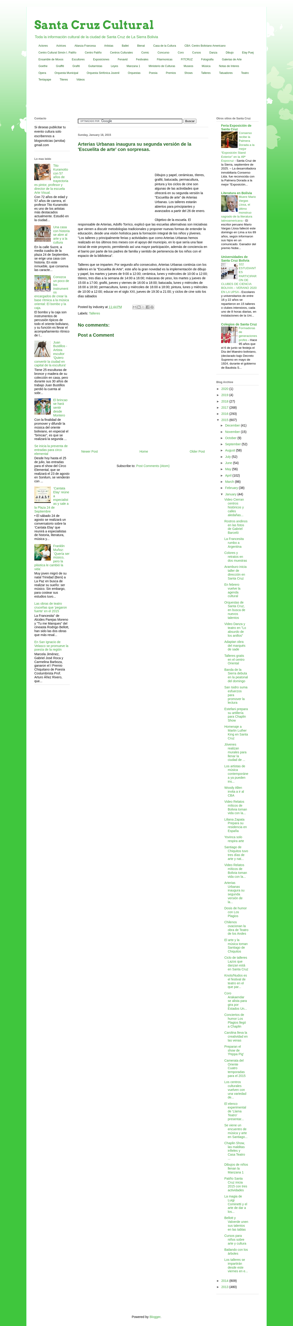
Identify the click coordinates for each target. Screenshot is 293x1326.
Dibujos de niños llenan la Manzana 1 (236, 1168)
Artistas (108, 45)
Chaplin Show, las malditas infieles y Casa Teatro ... (234, 1150)
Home (143, 451)
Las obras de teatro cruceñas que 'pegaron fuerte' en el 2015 (50, 607)
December (233, 425)
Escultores (78, 59)
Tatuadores (226, 73)
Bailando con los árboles (236, 1251)
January (231, 494)
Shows (188, 73)
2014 (225, 1281)
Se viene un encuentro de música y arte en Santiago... (235, 1130)
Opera (42, 73)
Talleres (206, 73)
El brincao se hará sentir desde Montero (60, 407)
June (229, 463)
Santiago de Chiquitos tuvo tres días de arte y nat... (236, 852)
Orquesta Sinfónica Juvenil (103, 73)
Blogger (154, 1317)
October (231, 438)
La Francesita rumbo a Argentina (234, 542)
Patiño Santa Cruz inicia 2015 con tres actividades (235, 1184)
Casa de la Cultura (164, 45)
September (233, 444)
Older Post (197, 451)
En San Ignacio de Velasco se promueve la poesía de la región (51, 646)
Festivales (142, 59)
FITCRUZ (187, 59)
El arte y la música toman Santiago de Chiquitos (236, 945)
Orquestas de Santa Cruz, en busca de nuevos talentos (234, 610)
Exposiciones (101, 59)
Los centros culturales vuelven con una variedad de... (235, 1089)
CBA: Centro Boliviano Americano (204, 45)
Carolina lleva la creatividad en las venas (236, 1036)
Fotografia (207, 59)
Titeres (64, 79)
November (233, 432)
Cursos (196, 52)
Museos (188, 66)
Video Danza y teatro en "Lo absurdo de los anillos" (235, 629)
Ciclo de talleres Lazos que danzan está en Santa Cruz (236, 963)
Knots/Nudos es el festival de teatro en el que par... (235, 981)
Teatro (245, 73)
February (232, 488)
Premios (171, 73)
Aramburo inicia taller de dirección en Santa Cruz (235, 572)
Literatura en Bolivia (236, 193)
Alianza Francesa (85, 45)
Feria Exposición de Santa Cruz (236, 127)
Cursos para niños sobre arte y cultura (235, 1239)
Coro (181, 52)
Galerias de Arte (232, 59)
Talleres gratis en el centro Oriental (234, 659)
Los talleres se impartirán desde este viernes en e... (236, 1265)
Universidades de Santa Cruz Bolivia (235, 258)
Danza (213, 52)
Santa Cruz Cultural (94, 25)
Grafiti (76, 66)
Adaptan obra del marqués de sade (234, 645)
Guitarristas (95, 66)
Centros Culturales (121, 52)
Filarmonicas (164, 59)
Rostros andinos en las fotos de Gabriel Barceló (235, 526)
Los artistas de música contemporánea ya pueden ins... (236, 773)
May (228, 469)
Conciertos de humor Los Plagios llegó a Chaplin (235, 1020)
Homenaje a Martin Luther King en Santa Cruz (236, 732)
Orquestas (134, 73)
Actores (43, 45)
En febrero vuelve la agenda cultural (232, 590)
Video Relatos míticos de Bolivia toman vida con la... (235, 807)
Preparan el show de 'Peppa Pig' (234, 1050)
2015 (225, 420)
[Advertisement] (146, 100)
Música (206, 66)
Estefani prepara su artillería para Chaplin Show (236, 714)
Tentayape (44, 79)
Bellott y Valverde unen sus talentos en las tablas (236, 1223)
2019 (225, 395)
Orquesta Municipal (66, 73)
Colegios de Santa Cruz (239, 324)
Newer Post (89, 451)
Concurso (163, 52)
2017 (225, 407)
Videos (80, 79)
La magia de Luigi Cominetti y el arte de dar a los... (235, 1203)
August (230, 450)
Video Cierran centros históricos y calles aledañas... (234, 507)
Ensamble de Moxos (50, 59)
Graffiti (60, 66)
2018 (225, 401)
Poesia (153, 73)
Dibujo (229, 52)
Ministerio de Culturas (162, 66)
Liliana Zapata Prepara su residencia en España (235, 825)
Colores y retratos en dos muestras (235, 556)
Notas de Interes (229, 66)
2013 (225, 1287)
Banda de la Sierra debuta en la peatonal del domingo (236, 675)
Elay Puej (248, 52)
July (228, 457)
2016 (225, 414)
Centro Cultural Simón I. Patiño (57, 52)
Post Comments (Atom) (152, 466)
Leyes (114, 66)
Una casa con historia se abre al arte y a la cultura (61, 234)
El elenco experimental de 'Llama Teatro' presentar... (235, 1111)
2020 (225, 389)
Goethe (42, 66)
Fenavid (123, 59)
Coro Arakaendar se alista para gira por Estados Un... (235, 1000)
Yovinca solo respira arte (234, 839)
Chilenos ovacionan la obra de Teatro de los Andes (236, 927)
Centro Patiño (93, 52)
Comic (145, 52)
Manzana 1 (133, 66)
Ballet (125, 45)
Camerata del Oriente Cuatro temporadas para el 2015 (235, 1068)
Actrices (61, 45)
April (228, 475)
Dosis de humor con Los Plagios (235, 912)
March (230, 481)
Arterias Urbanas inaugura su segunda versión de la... (234, 892)
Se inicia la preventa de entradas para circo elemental (51, 450)
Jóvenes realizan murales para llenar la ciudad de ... (235, 752)
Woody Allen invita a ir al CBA (234, 791)
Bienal (141, 45)
